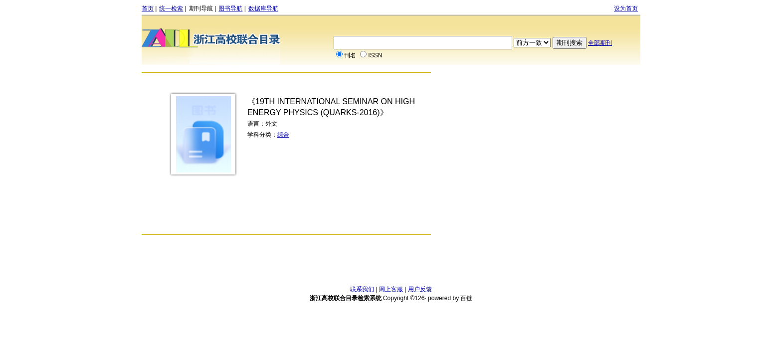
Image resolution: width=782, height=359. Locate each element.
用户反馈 (420, 289)
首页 (148, 8)
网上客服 (391, 289)
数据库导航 (263, 8)
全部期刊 (600, 42)
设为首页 (626, 8)
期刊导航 (201, 8)
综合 (283, 134)
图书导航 (230, 8)
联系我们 (362, 289)
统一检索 (171, 8)
